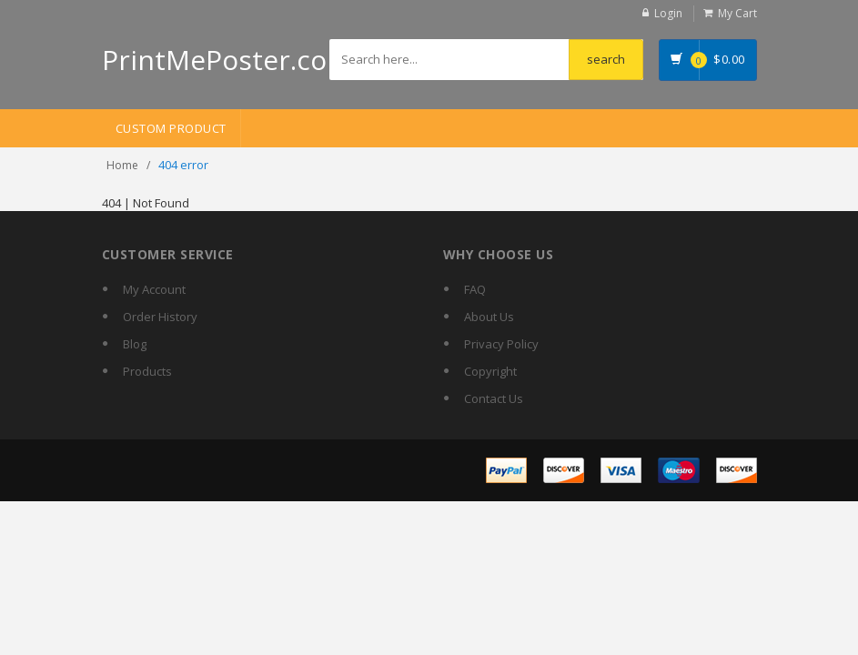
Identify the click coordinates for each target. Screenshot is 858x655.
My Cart (737, 13)
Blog (134, 344)
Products (147, 371)
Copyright (490, 371)
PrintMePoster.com (227, 59)
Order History (160, 316)
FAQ (475, 289)
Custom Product (171, 128)
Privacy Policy (501, 344)
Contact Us (493, 398)
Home (122, 165)
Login (668, 13)
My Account (154, 289)
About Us (489, 316)
